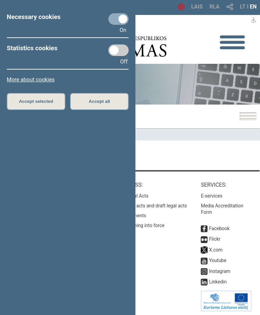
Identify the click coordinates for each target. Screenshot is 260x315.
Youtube (217, 260)
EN (253, 6)
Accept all (99, 101)
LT (243, 6)
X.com (215, 250)
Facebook (219, 228)
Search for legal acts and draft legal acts (144, 205)
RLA (215, 6)
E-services (211, 196)
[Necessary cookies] (118, 19)
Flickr (214, 239)
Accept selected (36, 101)
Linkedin (217, 281)
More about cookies (31, 79)
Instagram (219, 271)
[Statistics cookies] (118, 50)
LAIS (197, 6)
